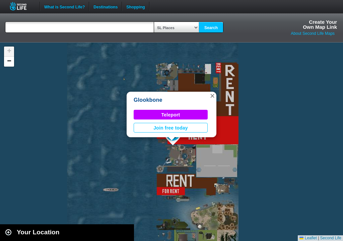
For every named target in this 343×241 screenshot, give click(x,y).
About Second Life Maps (313, 33)
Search (211, 27)
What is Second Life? (64, 6)
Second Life (22, 6)
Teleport (170, 114)
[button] (212, 96)
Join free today (170, 128)
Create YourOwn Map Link (320, 24)
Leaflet (308, 238)
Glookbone (148, 100)
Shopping (135, 6)
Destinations (105, 6)
